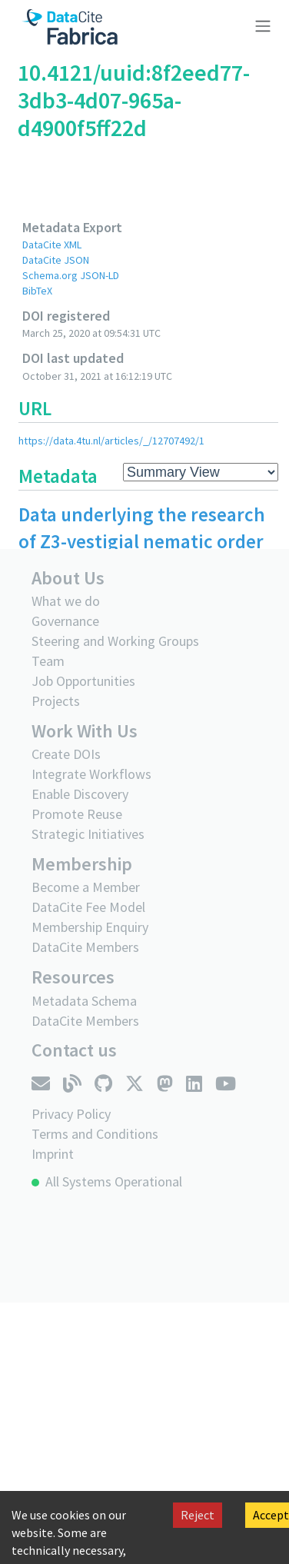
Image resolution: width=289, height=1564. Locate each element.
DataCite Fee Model (88, 907)
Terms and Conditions (95, 1134)
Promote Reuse (77, 814)
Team (48, 661)
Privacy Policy (71, 1114)
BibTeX (37, 291)
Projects (56, 701)
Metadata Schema (84, 1001)
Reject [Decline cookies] (197, 1514)
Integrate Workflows (91, 774)
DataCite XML (51, 244)
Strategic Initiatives (88, 834)
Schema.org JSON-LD (70, 275)
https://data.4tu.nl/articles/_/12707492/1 (111, 441)
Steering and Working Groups (115, 641)
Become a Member (86, 887)
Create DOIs (66, 754)
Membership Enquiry (90, 927)
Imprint (53, 1154)
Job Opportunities (83, 681)
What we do (66, 601)
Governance (65, 621)
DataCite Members (85, 947)
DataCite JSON (55, 260)
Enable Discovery (80, 794)
